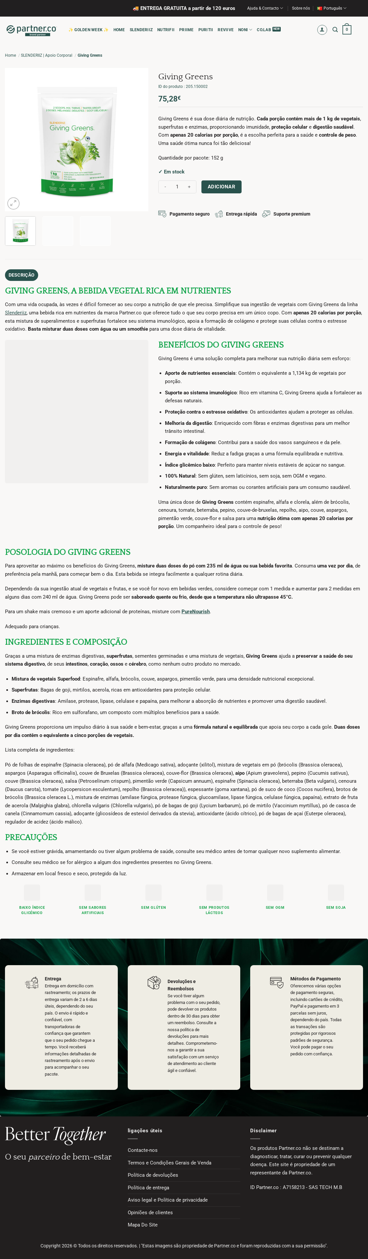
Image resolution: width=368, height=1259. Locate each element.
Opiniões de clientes (150, 1211)
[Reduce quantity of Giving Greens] (165, 186)
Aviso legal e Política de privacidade (168, 1199)
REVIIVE (226, 30)
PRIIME (186, 30)
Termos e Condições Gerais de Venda (169, 1161)
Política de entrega (148, 1186)
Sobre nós (301, 8)
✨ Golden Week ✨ (88, 30)
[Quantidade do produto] (177, 186)
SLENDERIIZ (141, 30)
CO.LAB (264, 30)
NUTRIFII (166, 30)
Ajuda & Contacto (265, 8)
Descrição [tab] (19, 274)
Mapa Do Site (143, 1223)
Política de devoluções (153, 1174)
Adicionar (221, 187)
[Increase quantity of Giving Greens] (189, 186)
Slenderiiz (16, 311)
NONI (245, 30)
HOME (119, 30)
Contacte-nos (143, 1149)
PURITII (205, 30)
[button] (322, 30)
